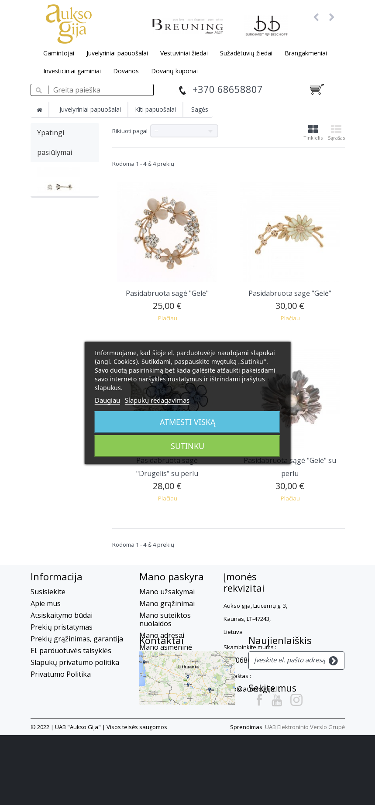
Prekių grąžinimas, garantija (77, 639)
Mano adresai (161, 635)
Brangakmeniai (306, 53)
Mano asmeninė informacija (165, 651)
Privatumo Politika (61, 674)
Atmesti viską (188, 422)
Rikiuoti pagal (130, 131)
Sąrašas (336, 132)
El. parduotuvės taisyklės (71, 650)
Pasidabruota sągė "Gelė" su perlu (290, 467)
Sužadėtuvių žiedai (246, 53)
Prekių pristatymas (62, 627)
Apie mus (46, 603)
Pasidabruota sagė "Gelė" (167, 293)
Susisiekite (48, 591)
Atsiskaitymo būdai (62, 615)
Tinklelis (313, 132)
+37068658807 (247, 660)
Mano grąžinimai (167, 603)
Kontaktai (53, 714)
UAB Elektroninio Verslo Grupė (305, 797)
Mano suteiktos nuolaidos (165, 619)
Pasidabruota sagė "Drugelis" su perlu (167, 467)
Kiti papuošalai (155, 109)
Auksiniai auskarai (62, 221)
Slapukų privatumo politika (75, 662)
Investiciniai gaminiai (72, 71)
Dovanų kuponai (174, 71)
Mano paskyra (171, 576)
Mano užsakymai (167, 591)
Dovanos (126, 71)
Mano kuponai (163, 667)
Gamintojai (58, 53)
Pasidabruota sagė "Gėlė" (289, 293)
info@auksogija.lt (252, 689)
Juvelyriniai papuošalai (117, 53)
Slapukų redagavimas (157, 400)
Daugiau (107, 400)
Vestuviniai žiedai (184, 53)
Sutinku (187, 446)
